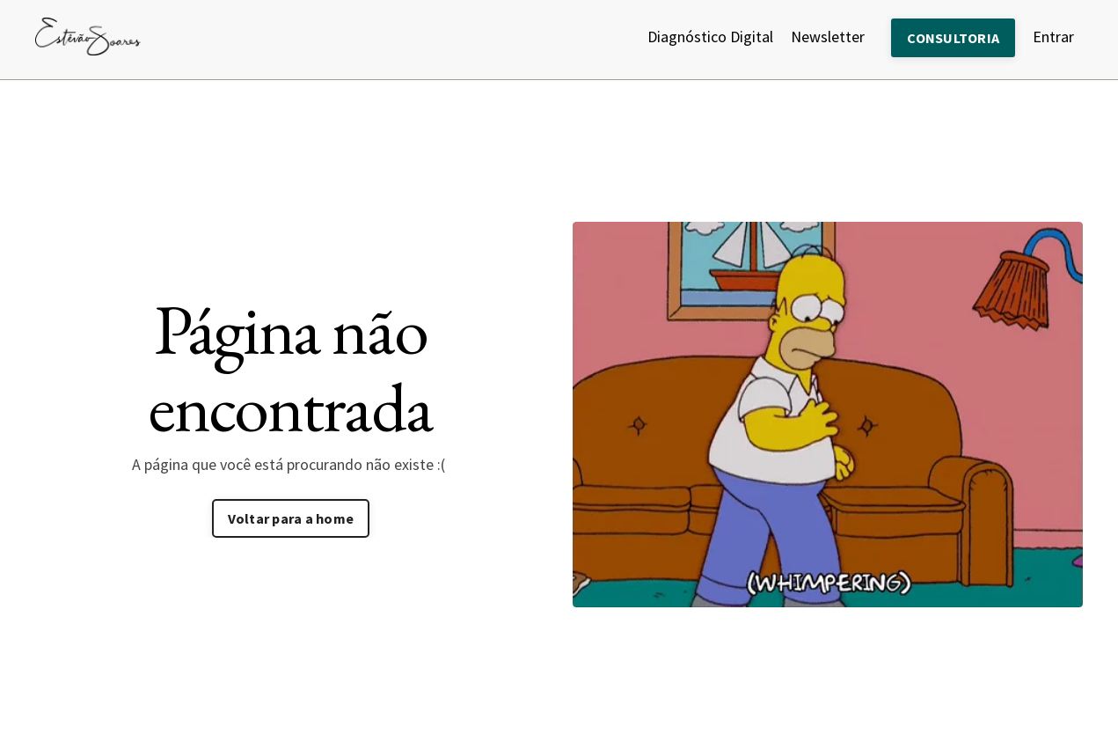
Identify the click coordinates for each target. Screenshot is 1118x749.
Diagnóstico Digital (710, 36)
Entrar (1053, 36)
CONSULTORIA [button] (953, 38)
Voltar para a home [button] (291, 518)
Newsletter (828, 36)
